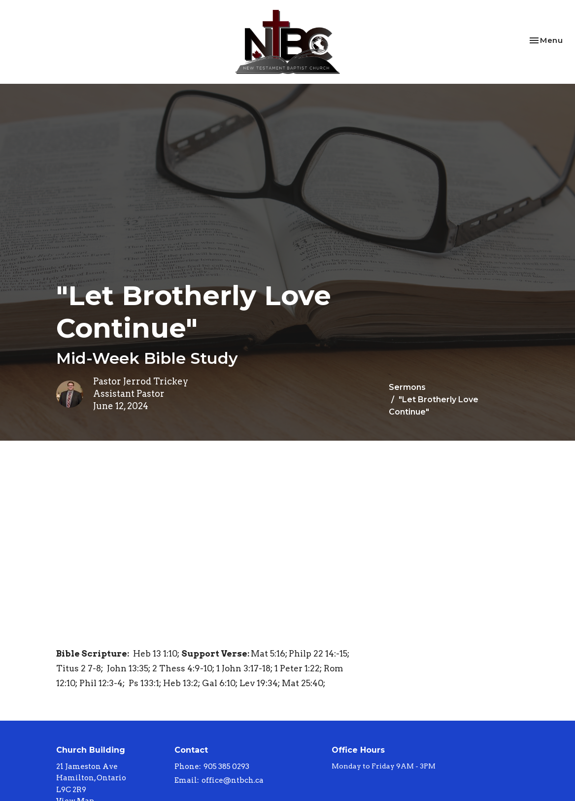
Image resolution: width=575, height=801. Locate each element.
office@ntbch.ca (233, 780)
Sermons (407, 387)
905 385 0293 (226, 766)
